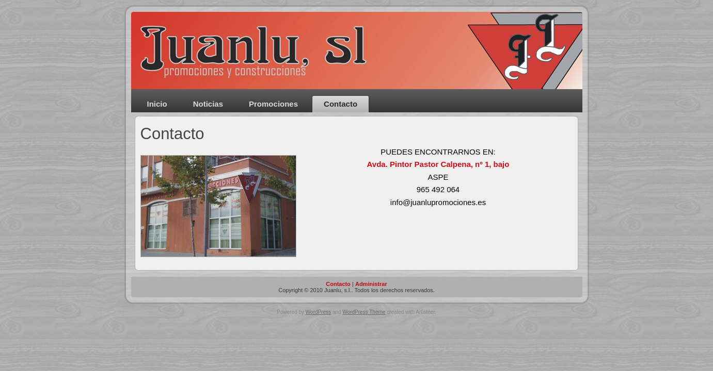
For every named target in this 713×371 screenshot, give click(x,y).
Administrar (371, 284)
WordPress (318, 312)
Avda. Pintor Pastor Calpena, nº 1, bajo (438, 164)
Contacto (172, 134)
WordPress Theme (363, 312)
